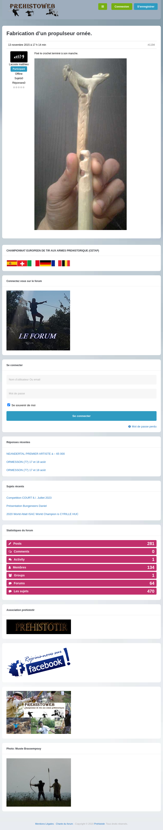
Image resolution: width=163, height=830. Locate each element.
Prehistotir (99, 823)
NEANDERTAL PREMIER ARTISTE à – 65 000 (35, 453)
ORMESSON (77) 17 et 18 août (26, 461)
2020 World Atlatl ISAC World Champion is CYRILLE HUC (42, 514)
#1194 (151, 44)
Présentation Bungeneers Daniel (26, 505)
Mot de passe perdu (144, 426)
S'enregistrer (145, 6)
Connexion (122, 6)
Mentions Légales (44, 823)
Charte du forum (64, 823)
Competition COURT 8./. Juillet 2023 (29, 497)
